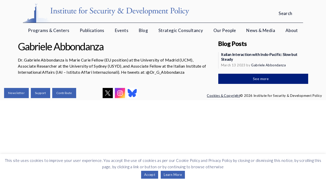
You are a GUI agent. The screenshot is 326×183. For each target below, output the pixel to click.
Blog (143, 30)
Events (121, 30)
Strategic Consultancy (180, 30)
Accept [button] (149, 175)
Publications (92, 30)
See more (261, 79)
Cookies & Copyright (223, 96)
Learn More (173, 175)
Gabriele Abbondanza (268, 65)
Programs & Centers (48, 30)
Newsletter (16, 93)
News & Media (260, 30)
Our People (224, 30)
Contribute (64, 93)
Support (40, 93)
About (292, 30)
